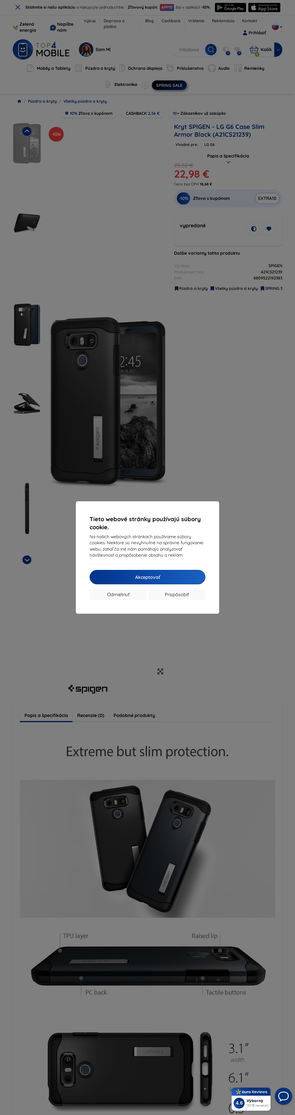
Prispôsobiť (177, 594)
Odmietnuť (118, 594)
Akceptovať (147, 577)
